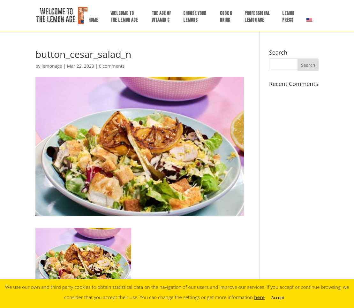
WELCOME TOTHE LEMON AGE (124, 16)
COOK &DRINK (226, 16)
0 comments (112, 66)
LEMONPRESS (288, 16)
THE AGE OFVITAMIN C (161, 16)
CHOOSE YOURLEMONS (194, 16)
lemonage (51, 66)
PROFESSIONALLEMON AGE (257, 16)
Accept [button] (277, 297)
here (259, 297)
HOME (93, 19)
